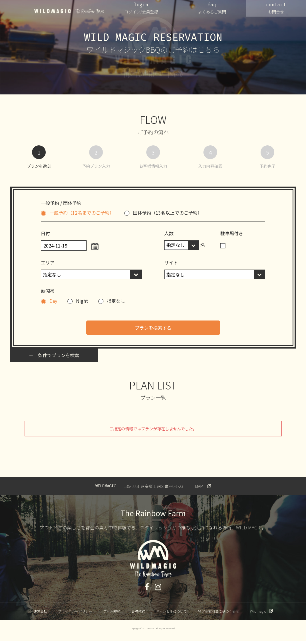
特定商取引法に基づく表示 (218, 611)
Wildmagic (258, 611)
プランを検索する (153, 327)
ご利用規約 (112, 611)
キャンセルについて (171, 611)
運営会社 (40, 611)
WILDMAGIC (69, 11)
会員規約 (138, 611)
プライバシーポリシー (75, 611)
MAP (199, 486)
